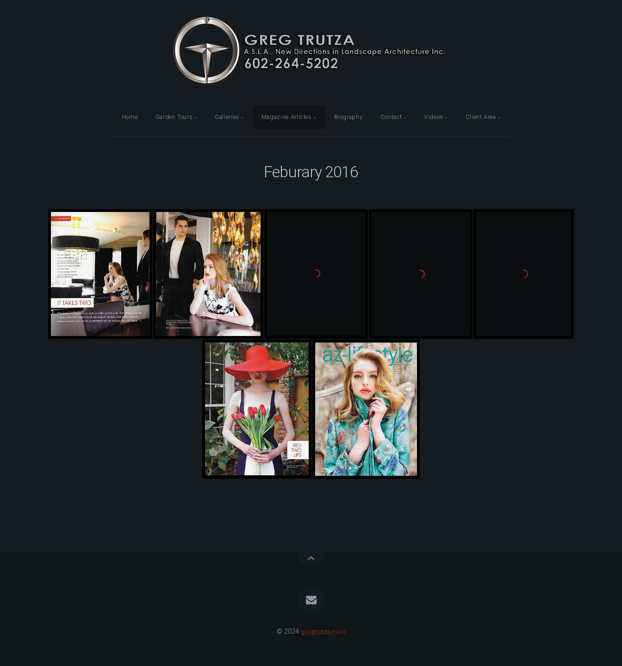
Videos (433, 116)
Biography (348, 116)
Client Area (481, 116)
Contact (391, 116)
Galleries (227, 116)
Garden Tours (174, 116)
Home (130, 116)
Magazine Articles (286, 116)
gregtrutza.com (323, 631)
